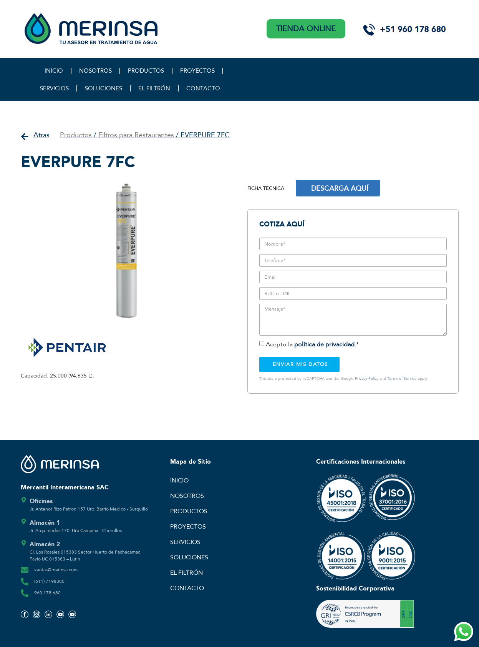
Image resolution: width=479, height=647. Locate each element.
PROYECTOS (197, 71)
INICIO (54, 71)
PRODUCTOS (146, 71)
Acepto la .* (312, 344)
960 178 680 (47, 593)
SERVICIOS (54, 88)
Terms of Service (402, 378)
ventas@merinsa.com (56, 570)
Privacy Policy (366, 378)
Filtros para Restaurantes (136, 135)
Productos (76, 135)
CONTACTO (203, 88)
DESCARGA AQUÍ (339, 188)
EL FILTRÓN (154, 88)
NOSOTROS (95, 71)
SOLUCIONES (103, 88)
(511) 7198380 (49, 581)
